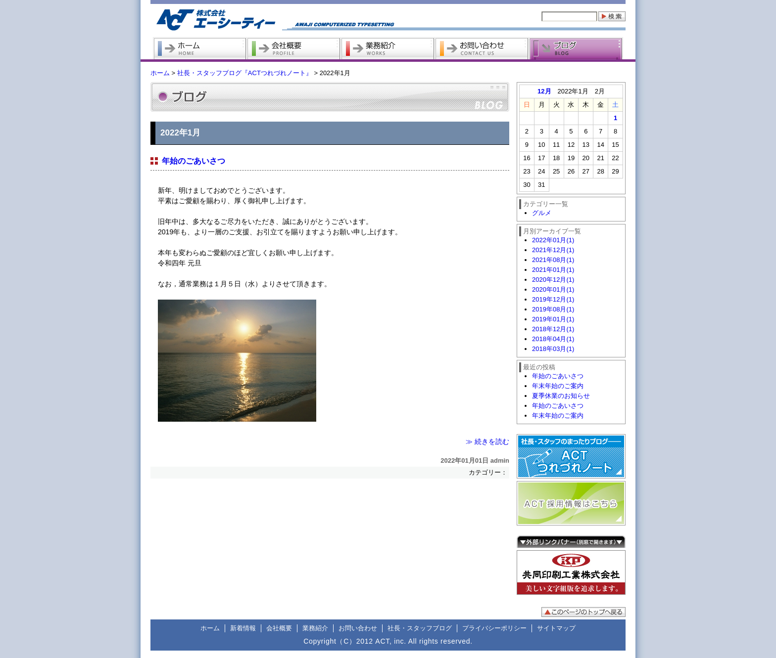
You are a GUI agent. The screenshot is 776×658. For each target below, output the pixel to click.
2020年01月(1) (553, 289)
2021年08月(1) (553, 259)
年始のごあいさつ (193, 161)
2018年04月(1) (553, 339)
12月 (544, 91)
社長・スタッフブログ (420, 628)
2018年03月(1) (553, 348)
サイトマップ (556, 628)
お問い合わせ (358, 628)
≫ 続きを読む (487, 441)
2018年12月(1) (553, 329)
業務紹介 (315, 628)
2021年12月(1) (553, 250)
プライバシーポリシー (494, 628)
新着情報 (243, 628)
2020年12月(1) (553, 279)
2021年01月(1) (553, 269)
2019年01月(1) (553, 319)
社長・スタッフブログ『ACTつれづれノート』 (244, 73)
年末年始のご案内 (557, 386)
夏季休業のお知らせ (561, 395)
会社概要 (279, 628)
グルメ (541, 213)
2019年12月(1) (553, 299)
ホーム (160, 73)
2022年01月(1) (553, 240)
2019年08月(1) (553, 309)
